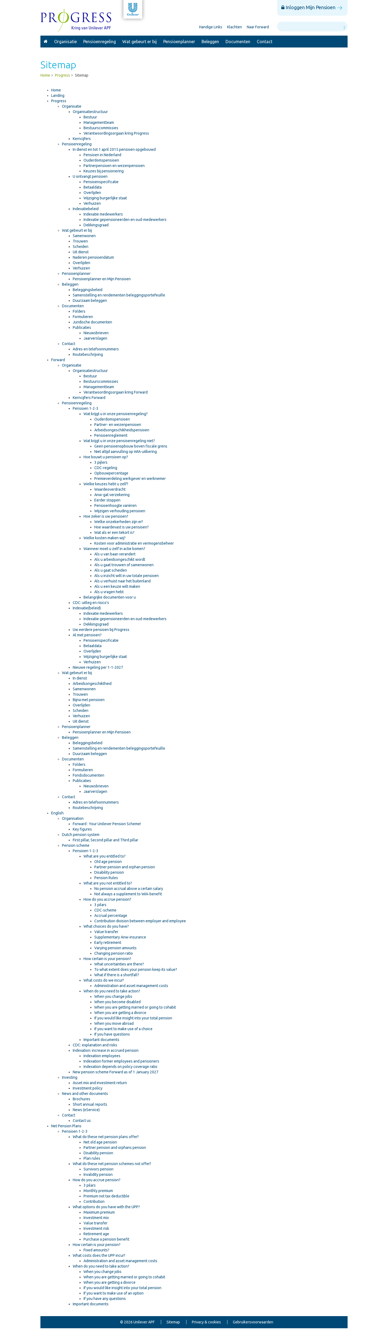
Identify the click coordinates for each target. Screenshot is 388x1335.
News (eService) (86, 1110)
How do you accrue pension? (107, 899)
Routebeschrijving (88, 354)
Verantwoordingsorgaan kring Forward (116, 392)
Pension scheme (75, 845)
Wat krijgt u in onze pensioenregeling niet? (119, 441)
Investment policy (87, 1088)
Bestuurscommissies (101, 128)
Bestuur (90, 117)
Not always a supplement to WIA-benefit (128, 894)
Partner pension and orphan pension (124, 867)
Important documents (101, 1039)
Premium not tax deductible (106, 1196)
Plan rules (92, 1158)
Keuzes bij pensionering (104, 171)
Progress (45, 41)
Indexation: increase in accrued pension (105, 1050)
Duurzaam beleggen (90, 300)
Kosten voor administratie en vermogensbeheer (134, 543)
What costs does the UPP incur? (99, 1255)
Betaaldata (93, 187)
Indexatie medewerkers (103, 214)
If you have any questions (105, 1298)
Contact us (82, 1120)
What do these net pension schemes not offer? (112, 1164)
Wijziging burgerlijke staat (105, 198)
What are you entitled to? (105, 856)
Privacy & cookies (206, 1322)
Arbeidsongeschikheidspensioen (121, 430)
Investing (69, 1077)
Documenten (238, 41)
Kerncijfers (82, 138)
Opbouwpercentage (111, 473)
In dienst (80, 678)
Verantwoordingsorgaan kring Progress (116, 133)
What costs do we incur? (104, 980)
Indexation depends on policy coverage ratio (120, 1066)
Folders (79, 311)
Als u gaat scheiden (110, 570)
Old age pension (108, 861)
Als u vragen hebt (109, 592)
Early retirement (107, 942)
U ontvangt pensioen (90, 176)
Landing (57, 95)
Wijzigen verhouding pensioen (119, 511)
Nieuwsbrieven (96, 333)
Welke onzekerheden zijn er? (118, 522)
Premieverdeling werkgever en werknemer (130, 478)
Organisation (73, 818)
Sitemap (173, 1322)
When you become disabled (117, 1002)
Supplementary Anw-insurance (120, 937)
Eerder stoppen (107, 500)
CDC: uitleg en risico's (91, 602)
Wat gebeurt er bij (139, 41)
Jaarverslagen (95, 338)
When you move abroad (114, 1023)
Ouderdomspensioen (101, 160)
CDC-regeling (105, 468)
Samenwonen (84, 236)
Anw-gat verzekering (112, 495)
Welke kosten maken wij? (105, 538)
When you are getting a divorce (120, 1012)
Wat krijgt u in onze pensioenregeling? (116, 414)
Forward (58, 360)
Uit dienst (81, 252)
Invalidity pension (98, 1174)
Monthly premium (98, 1191)
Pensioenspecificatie (101, 182)
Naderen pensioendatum (93, 257)
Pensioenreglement (110, 435)
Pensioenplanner (179, 41)
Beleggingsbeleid (87, 290)
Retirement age (96, 1234)
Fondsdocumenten (88, 775)
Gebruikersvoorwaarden (253, 1322)
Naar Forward (258, 27)
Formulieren (83, 317)
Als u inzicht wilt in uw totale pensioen (126, 575)
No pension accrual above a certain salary (128, 888)
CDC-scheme (105, 910)
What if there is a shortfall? (116, 975)
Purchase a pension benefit (106, 1239)
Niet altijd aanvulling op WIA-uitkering (125, 451)
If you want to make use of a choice (123, 1029)
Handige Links (210, 27)
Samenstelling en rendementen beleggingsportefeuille (119, 295)
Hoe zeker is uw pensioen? (106, 516)
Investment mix (96, 1218)
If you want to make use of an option (114, 1293)
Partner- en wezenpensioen (117, 424)
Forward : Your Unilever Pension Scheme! (107, 824)
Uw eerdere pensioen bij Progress (101, 629)
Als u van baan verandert (115, 554)
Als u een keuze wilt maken (117, 586)
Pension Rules (106, 878)
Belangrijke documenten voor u (110, 597)
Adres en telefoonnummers (96, 349)
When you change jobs (113, 996)
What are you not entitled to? (108, 883)
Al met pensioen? (87, 635)
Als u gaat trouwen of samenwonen (124, 565)
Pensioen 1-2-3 (85, 408)
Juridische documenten (92, 322)
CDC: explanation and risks (95, 1045)
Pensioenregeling (99, 41)
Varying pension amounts (115, 948)
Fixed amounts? (96, 1250)
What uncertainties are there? (119, 964)
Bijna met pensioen (89, 700)
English (57, 813)
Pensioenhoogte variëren (115, 505)
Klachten (234, 27)
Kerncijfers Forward (89, 397)
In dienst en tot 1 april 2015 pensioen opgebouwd (114, 149)
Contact (264, 41)
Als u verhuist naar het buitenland (122, 581)
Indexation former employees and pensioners (121, 1061)
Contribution (94, 1201)
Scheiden (80, 246)
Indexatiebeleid (86, 209)
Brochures (81, 1099)
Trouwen (80, 241)
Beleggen (210, 41)
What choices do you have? (106, 926)
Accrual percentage (110, 915)
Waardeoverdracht (110, 489)
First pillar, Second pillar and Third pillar (105, 840)
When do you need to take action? (112, 991)
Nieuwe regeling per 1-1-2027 (98, 667)
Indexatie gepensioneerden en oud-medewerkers (125, 219)
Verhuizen (92, 203)
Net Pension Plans (66, 1126)
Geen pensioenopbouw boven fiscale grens (130, 446)
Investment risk (96, 1228)
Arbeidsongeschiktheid (92, 683)
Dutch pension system (80, 834)
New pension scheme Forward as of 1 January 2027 (115, 1072)
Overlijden (92, 192)
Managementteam (99, 122)
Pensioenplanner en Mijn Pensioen (102, 279)
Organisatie (65, 41)
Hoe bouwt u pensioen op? (106, 457)
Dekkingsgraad (96, 225)
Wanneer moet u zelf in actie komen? (114, 549)
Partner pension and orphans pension (115, 1147)
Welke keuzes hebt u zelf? (106, 484)
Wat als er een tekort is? (114, 532)
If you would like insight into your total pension (133, 1018)
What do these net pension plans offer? (106, 1137)
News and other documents (85, 1093)
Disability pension (109, 872)
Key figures (82, 829)
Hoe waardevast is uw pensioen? (121, 527)
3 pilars (100, 905)
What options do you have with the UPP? (106, 1207)
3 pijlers (101, 462)
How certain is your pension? (107, 959)
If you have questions (112, 1034)
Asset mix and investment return (100, 1083)
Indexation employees (102, 1056)
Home (56, 90)
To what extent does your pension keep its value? (135, 969)
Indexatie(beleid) (87, 608)
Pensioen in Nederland (102, 155)
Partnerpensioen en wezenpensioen (114, 165)
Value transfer (106, 932)
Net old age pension (100, 1142)
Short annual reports (90, 1104)
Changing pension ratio (113, 953)
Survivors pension (98, 1169)
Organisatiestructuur (90, 112)
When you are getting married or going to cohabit (135, 1007)
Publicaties (82, 327)
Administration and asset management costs (131, 986)
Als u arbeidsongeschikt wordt (119, 559)
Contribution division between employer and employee (140, 921)
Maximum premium (99, 1212)
